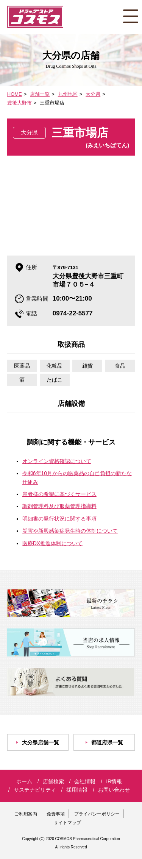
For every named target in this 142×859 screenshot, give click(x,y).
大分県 (93, 94)
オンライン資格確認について (56, 461)
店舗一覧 (40, 94)
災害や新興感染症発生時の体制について (70, 531)
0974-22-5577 (73, 313)
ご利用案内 (25, 814)
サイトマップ (67, 822)
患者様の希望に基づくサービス (59, 494)
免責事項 (56, 814)
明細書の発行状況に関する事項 (59, 519)
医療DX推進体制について (52, 543)
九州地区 (68, 94)
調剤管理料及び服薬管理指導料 (59, 506)
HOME (14, 94)
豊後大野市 (19, 103)
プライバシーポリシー (97, 814)
